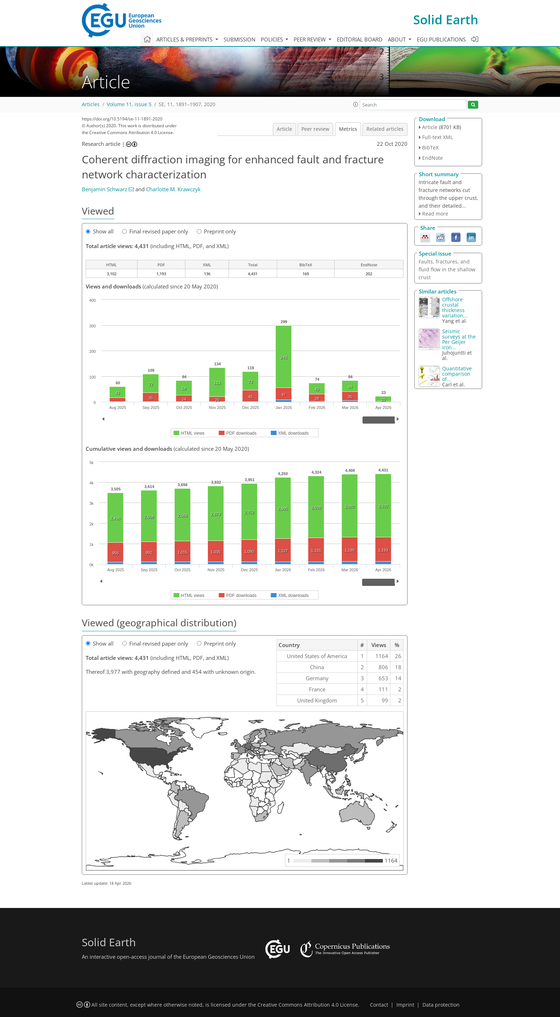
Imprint (405, 1005)
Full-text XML (437, 137)
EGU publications (441, 39)
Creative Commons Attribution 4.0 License (308, 1005)
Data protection (441, 1005)
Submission (239, 39)
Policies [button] (272, 39)
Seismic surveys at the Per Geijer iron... (459, 339)
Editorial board (359, 39)
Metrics (348, 129)
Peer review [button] (310, 39)
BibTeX (430, 147)
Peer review (315, 129)
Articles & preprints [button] (185, 39)
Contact (379, 1005)
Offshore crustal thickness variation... (455, 307)
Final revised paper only (155, 231)
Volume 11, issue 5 (129, 104)
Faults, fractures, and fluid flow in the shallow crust (447, 269)
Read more (435, 213)
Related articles (385, 129)
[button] (355, 104)
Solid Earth (445, 19)
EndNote (432, 157)
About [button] (397, 39)
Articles (91, 104)
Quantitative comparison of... (457, 373)
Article (284, 129)
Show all (100, 231)
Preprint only (216, 231)
